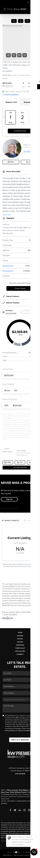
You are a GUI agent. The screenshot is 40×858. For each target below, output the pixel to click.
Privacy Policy (10, 730)
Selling (20, 642)
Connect (20, 654)
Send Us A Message (20, 740)
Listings (20, 636)
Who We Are (20, 651)
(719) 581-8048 (20, 774)
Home (20, 632)
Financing (20, 645)
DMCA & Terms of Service (21, 855)
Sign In (31, 2)
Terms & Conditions (24, 730)
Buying (20, 639)
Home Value (20, 648)
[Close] (36, 836)
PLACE (30, 792)
